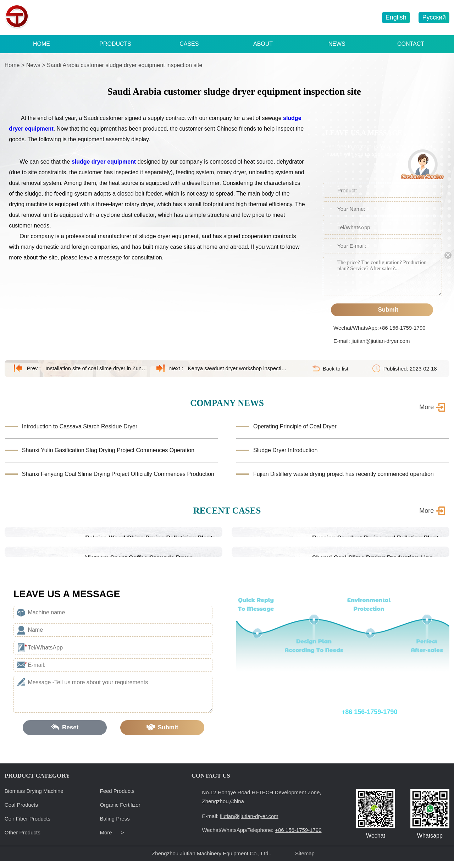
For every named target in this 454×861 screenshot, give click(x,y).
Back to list (336, 369)
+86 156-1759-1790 (266, 17)
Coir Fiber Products (27, 819)
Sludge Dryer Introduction (285, 450)
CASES (189, 44)
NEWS (336, 44)
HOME (41, 44)
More (426, 510)
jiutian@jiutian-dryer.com (339, 17)
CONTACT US (211, 775)
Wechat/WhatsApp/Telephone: (330, 711)
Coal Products (21, 805)
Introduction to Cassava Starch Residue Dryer (79, 426)
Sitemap (305, 853)
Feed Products (117, 791)
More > (112, 832)
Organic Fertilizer (120, 805)
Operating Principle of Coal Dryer (295, 426)
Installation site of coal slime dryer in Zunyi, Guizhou (96, 368)
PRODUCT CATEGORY (37, 775)
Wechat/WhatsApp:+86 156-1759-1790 (379, 328)
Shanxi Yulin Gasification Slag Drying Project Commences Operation (108, 450)
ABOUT (263, 44)
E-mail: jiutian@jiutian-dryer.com (371, 341)
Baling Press (115, 819)
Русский (434, 17)
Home (12, 65)
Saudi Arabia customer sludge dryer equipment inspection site (124, 65)
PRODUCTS (115, 44)
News (33, 65)
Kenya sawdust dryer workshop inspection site (238, 368)
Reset (65, 727)
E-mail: (240, 816)
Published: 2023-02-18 (410, 369)
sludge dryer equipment (104, 162)
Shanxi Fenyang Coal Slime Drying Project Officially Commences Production (118, 474)
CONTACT (410, 44)
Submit (382, 309)
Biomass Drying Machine (34, 791)
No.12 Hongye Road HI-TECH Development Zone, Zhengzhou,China (261, 796)
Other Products (22, 832)
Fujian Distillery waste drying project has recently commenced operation (343, 474)
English (396, 17)
